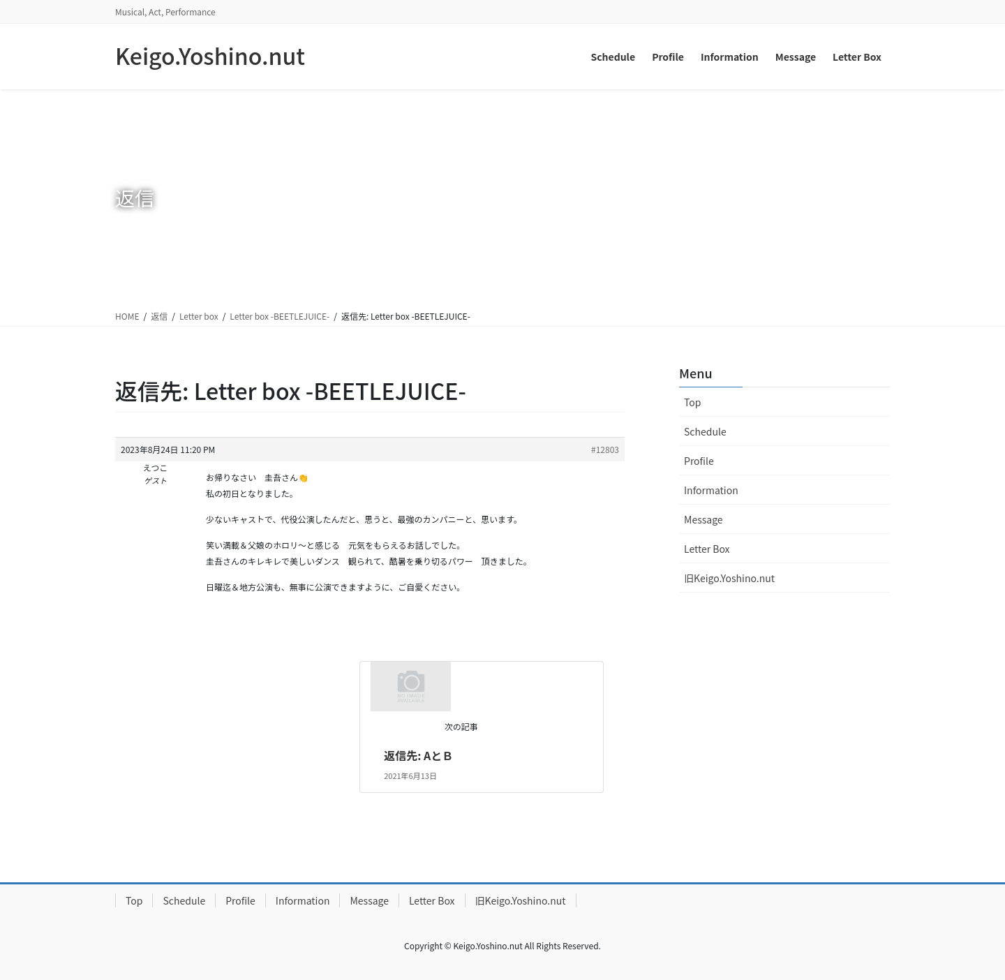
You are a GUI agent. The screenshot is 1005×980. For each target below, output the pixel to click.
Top (692, 402)
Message (703, 519)
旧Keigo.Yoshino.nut (729, 578)
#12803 (605, 449)
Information (711, 490)
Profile (699, 461)
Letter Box (707, 549)
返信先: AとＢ (418, 755)
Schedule (705, 431)
